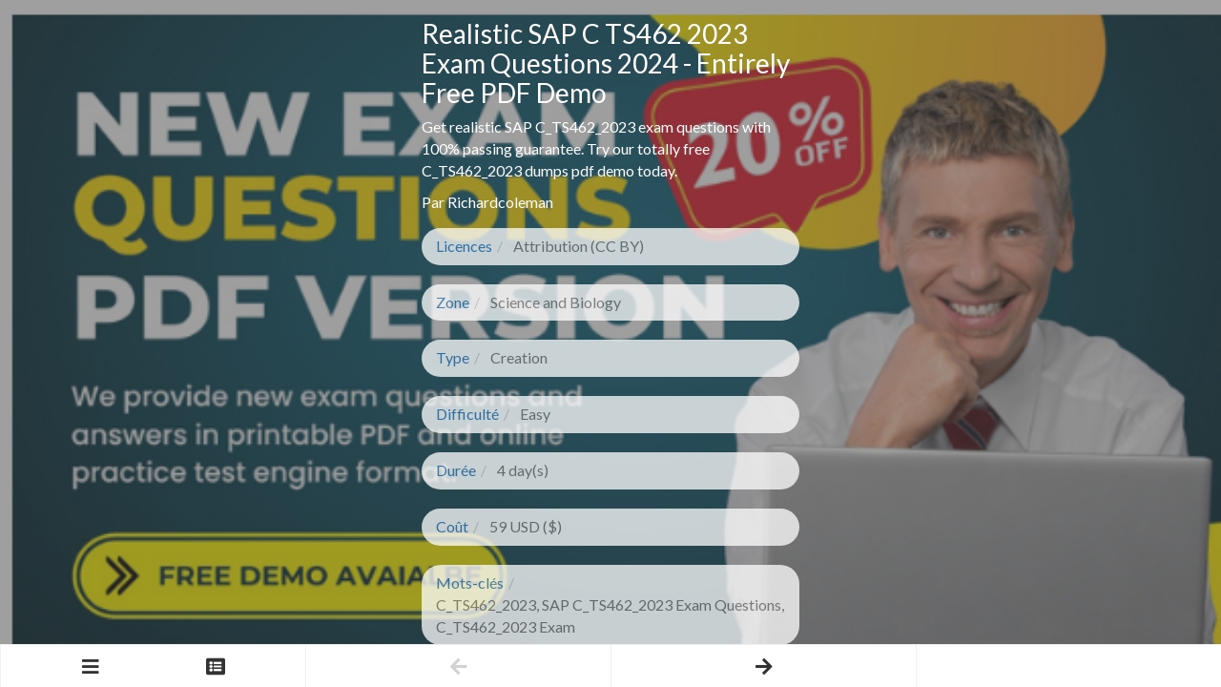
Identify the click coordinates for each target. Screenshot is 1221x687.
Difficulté (467, 414)
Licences (464, 246)
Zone (452, 302)
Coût (452, 526)
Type (452, 357)
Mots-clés (470, 582)
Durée (456, 470)
